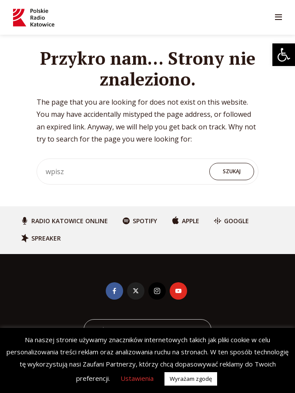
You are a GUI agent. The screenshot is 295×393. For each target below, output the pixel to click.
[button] (283, 54)
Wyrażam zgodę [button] (191, 379)
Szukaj (232, 171)
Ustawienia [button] (137, 378)
